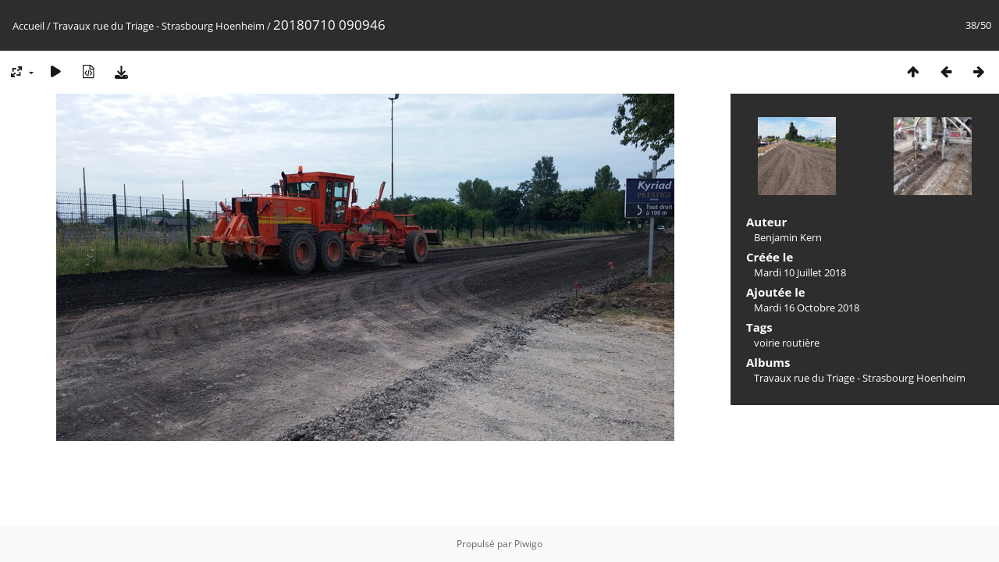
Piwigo (528, 543)
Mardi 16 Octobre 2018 (806, 308)
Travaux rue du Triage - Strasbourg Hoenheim (159, 26)
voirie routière (786, 343)
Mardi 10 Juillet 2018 (800, 272)
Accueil (28, 26)
